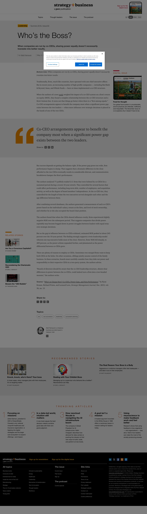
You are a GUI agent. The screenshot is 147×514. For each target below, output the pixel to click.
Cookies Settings (52, 64)
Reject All (81, 64)
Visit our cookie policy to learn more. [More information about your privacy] (86, 59)
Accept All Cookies (95, 64)
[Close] (102, 54)
